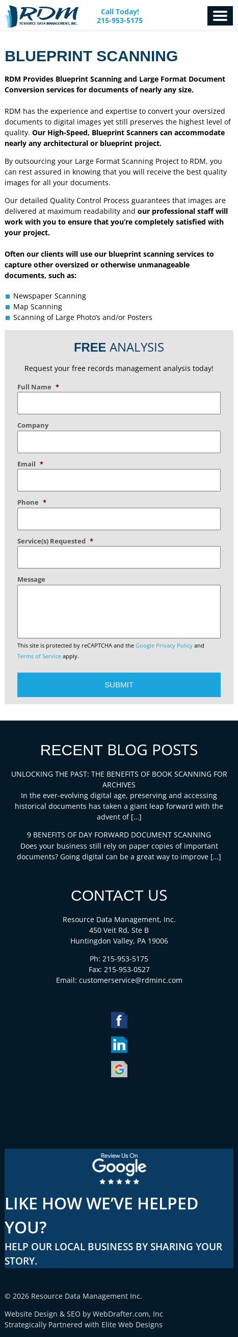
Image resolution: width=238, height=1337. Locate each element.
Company (32, 425)
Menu (220, 16)
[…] (136, 817)
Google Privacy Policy (164, 645)
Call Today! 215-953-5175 (120, 16)
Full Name (38, 387)
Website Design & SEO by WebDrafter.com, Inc (84, 1314)
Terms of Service (39, 656)
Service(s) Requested (55, 541)
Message (31, 579)
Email (30, 464)
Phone (31, 502)
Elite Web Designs (132, 1324)
